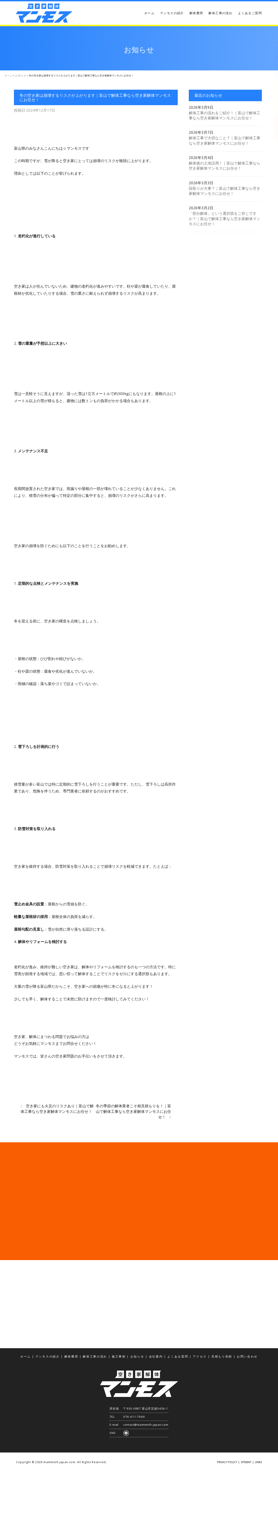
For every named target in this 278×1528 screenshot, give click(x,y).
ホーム (149, 13)
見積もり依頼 (274, 62)
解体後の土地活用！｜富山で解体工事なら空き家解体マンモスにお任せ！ (224, 166)
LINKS (258, 1462)
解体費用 (196, 13)
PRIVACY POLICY (227, 1462)
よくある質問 (177, 1356)
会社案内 (156, 1356)
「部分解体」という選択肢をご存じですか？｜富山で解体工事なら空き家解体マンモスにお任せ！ (224, 218)
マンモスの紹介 (172, 13)
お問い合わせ (274, 96)
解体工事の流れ (220, 13)
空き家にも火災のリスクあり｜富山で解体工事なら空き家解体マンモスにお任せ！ (57, 1108)
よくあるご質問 (250, 13)
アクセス (274, 127)
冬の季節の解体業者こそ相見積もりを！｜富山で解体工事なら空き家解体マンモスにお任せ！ (133, 1111)
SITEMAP (246, 1462)
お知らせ (137, 1356)
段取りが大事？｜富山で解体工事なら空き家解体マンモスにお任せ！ (224, 191)
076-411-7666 (134, 1417)
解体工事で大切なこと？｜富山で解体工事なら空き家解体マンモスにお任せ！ (224, 140)
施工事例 (119, 1356)
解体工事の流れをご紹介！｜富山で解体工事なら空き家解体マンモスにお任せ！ (224, 115)
